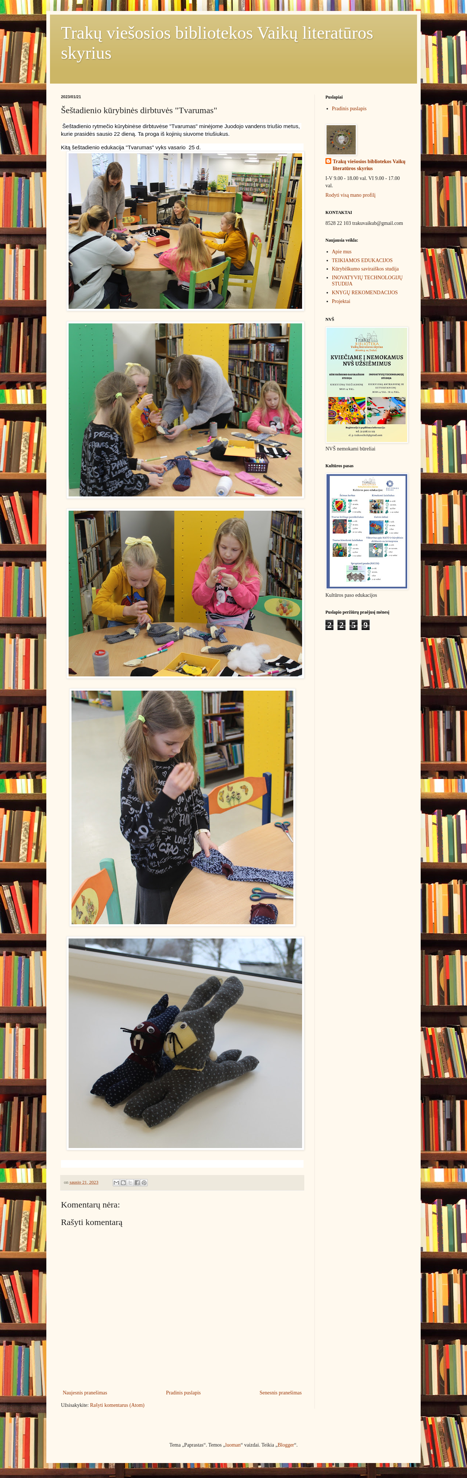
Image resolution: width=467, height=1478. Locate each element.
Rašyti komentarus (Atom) (117, 1405)
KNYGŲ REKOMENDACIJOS (365, 292)
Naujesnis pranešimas (85, 1393)
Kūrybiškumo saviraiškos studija (365, 269)
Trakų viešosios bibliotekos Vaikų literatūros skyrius (369, 165)
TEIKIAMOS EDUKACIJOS (362, 260)
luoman (233, 1445)
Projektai (341, 301)
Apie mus (342, 251)
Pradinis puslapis (183, 1393)
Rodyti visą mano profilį (350, 195)
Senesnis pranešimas (281, 1393)
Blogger (286, 1445)
